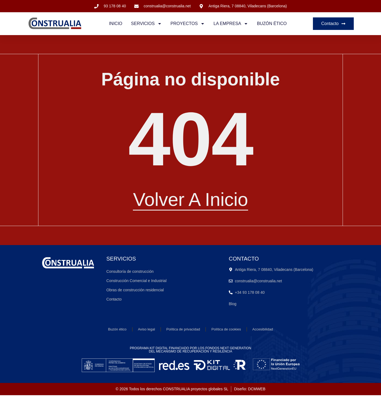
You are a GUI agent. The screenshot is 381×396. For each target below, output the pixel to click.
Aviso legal (146, 330)
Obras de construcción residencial (135, 290)
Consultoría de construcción (130, 272)
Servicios (146, 24)
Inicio (115, 23)
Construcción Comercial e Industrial (136, 281)
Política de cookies (226, 330)
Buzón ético (271, 23)
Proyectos (187, 24)
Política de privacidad (183, 330)
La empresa (231, 24)
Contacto (114, 300)
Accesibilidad (262, 330)
